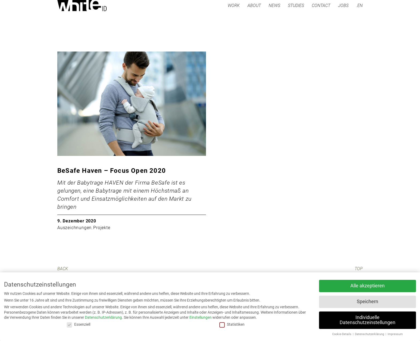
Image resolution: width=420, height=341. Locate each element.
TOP (359, 268)
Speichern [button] (367, 301)
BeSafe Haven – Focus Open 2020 (111, 170)
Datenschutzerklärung (103, 317)
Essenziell (78, 324)
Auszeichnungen (74, 227)
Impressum (395, 334)
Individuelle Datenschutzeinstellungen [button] (367, 320)
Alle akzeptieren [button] (367, 285)
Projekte (101, 227)
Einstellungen (200, 317)
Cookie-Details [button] (342, 334)
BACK (62, 268)
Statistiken (232, 324)
